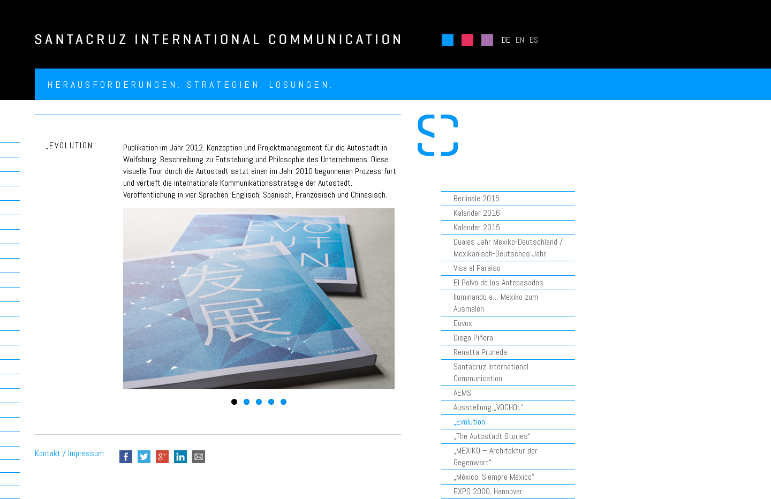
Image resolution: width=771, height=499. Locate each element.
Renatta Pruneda (480, 352)
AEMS (462, 392)
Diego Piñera (473, 337)
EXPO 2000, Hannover (488, 491)
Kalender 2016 (476, 212)
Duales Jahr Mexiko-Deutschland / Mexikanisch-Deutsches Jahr (508, 247)
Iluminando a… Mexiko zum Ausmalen (495, 302)
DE (506, 40)
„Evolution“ (470, 421)
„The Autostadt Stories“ (492, 436)
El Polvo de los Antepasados (498, 282)
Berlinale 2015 (476, 198)
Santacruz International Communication (490, 372)
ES (534, 40)
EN (520, 40)
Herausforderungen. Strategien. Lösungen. (190, 84)
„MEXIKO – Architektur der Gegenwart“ (495, 456)
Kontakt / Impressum (69, 453)
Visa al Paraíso (477, 268)
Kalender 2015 (476, 227)
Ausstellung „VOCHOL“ (488, 407)
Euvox (462, 323)
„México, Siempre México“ (493, 476)
